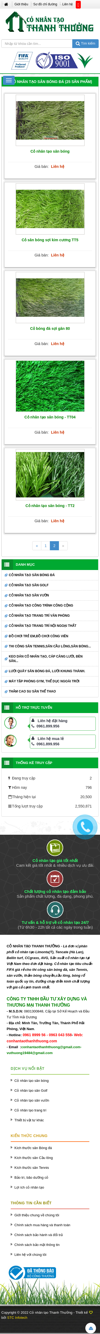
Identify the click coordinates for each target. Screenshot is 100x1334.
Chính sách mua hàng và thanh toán (42, 1225)
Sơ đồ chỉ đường (45, 4)
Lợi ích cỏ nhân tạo (29, 1187)
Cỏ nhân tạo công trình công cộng (41, 605)
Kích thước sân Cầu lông (33, 1158)
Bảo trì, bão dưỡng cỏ (31, 1177)
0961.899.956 (45, 726)
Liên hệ (67, 4)
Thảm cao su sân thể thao (32, 691)
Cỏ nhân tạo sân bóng (50, 151)
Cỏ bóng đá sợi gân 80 (50, 328)
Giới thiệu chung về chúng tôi (36, 1215)
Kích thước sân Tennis (31, 1168)
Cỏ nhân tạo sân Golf (29, 585)
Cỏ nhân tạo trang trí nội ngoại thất (42, 626)
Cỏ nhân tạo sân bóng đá (32, 575)
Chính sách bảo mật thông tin (36, 1245)
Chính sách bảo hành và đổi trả (38, 1235)
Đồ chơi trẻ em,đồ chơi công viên (38, 636)
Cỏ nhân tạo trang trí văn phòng (39, 615)
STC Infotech (17, 1318)
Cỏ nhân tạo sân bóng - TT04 (50, 417)
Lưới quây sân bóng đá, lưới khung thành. (47, 671)
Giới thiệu (21, 4)
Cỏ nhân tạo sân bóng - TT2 (50, 506)
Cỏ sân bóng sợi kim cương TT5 (50, 240)
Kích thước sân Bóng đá (33, 1148)
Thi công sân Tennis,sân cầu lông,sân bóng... (50, 646)
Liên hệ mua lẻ (51, 739)
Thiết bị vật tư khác (29, 1120)
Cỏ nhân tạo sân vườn (29, 595)
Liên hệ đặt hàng (52, 721)
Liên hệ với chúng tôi (30, 1255)
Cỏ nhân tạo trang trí (30, 1110)
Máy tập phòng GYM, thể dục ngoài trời (44, 681)
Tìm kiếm (85, 43)
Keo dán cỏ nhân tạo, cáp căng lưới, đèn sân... (46, 659)
